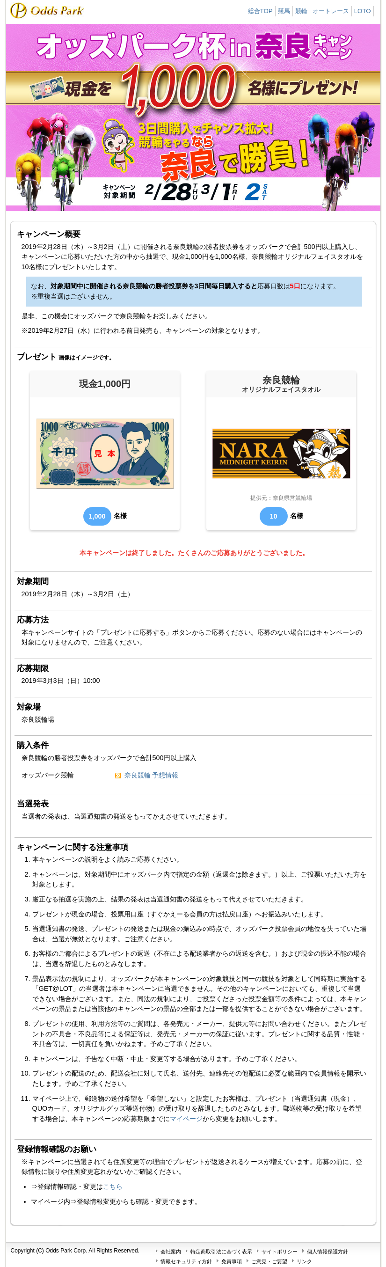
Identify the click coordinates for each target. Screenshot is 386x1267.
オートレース (331, 11)
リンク (304, 1261)
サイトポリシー (280, 1251)
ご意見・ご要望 (269, 1261)
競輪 (301, 11)
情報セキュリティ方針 (186, 1261)
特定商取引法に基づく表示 (221, 1251)
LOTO (362, 11)
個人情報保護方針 (327, 1251)
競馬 (284, 11)
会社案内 (170, 1251)
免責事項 (231, 1261)
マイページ (186, 1118)
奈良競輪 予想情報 (151, 775)
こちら (113, 1186)
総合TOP (260, 11)
